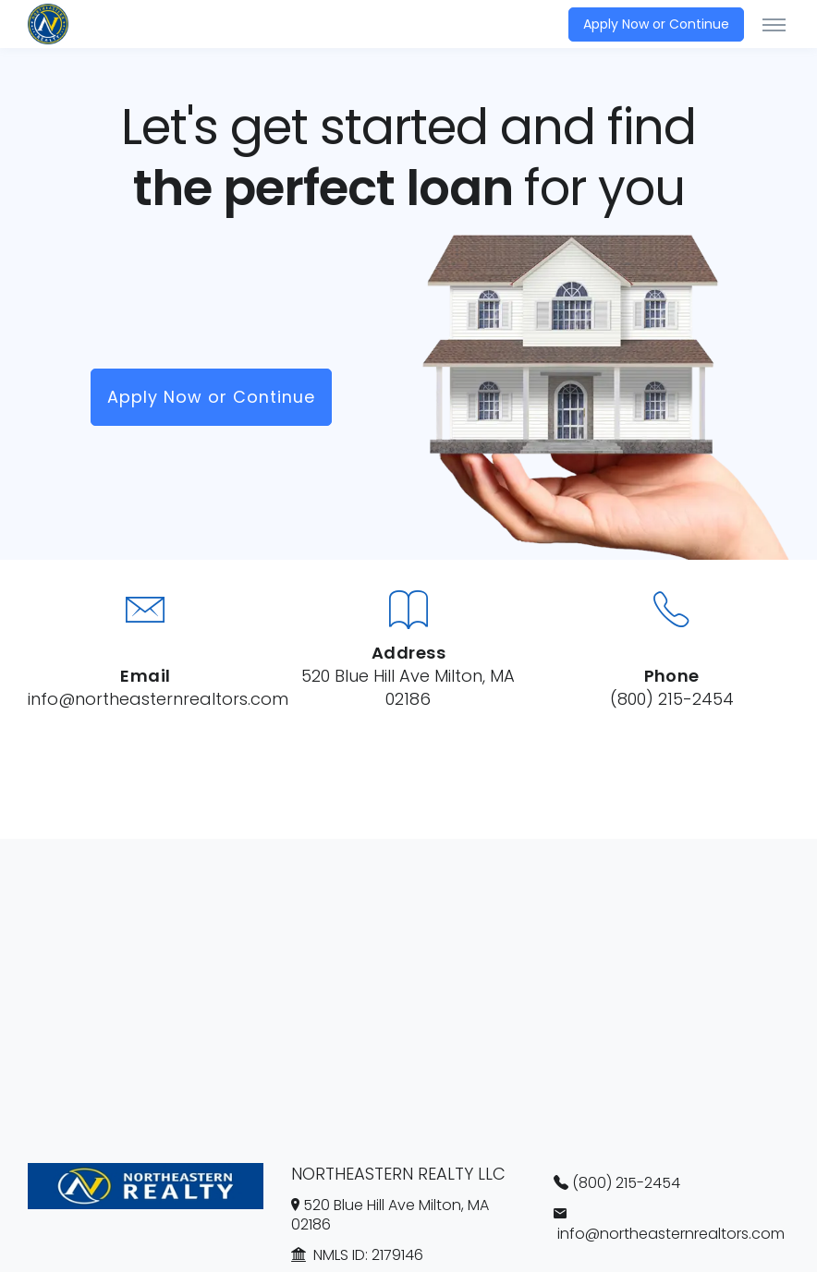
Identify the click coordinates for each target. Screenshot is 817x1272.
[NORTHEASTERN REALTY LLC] (51, 24)
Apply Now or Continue (656, 24)
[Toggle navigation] (774, 24)
